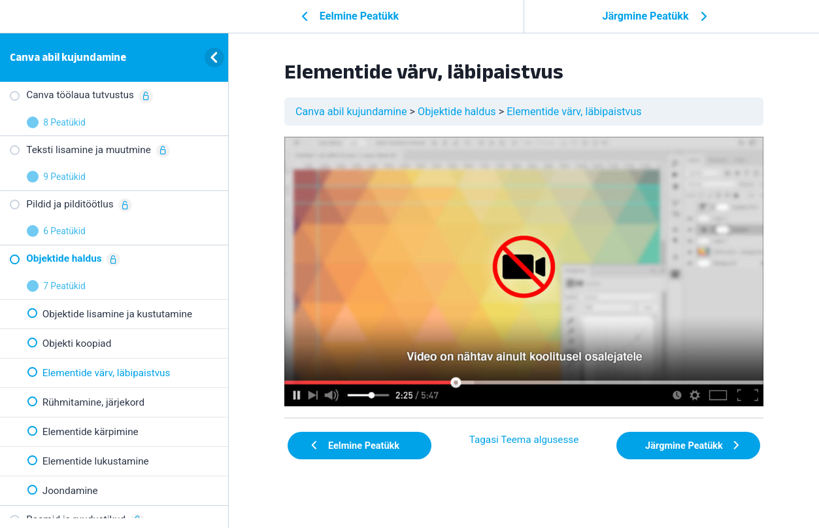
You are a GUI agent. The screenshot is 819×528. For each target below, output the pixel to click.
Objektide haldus (457, 111)
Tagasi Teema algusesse (524, 440)
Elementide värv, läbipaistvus (574, 111)
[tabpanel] (523, 271)
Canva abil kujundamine (68, 57)
